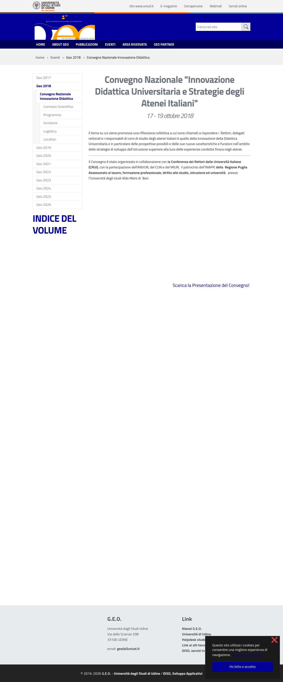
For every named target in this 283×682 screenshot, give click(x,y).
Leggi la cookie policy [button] (247, 654)
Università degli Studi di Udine (137, 673)
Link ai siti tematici (196, 645)
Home (41, 45)
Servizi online (237, 6)
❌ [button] (274, 640)
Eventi (114, 45)
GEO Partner (172, 45)
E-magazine (164, 6)
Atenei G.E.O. (192, 628)
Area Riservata (141, 45)
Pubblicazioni (90, 45)
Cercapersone (190, 6)
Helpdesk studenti (196, 639)
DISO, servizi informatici (200, 650)
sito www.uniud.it (135, 6)
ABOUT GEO (62, 45)
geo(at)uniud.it (128, 648)
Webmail (213, 6)
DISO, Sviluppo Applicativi (182, 673)
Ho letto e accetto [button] (242, 666)
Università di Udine (196, 634)
